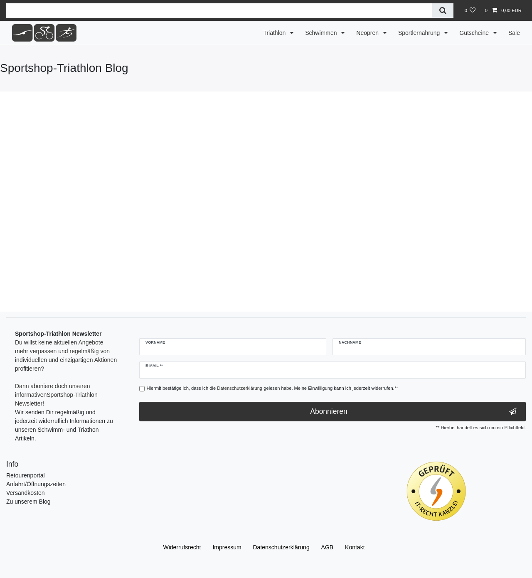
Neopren (368, 33)
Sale (514, 33)
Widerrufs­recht (182, 547)
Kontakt (355, 547)
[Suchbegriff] (219, 10)
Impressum (226, 547)
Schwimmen (321, 33)
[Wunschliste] (470, 10)
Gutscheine (474, 33)
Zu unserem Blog (28, 501)
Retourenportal (25, 475)
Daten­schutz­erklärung (281, 547)
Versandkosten (25, 492)
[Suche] (442, 10)
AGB (327, 547)
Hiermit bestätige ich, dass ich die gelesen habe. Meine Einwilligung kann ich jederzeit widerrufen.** (272, 388)
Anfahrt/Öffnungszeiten (36, 484)
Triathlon (275, 33)
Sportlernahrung (419, 33)
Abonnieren (413, 411)
